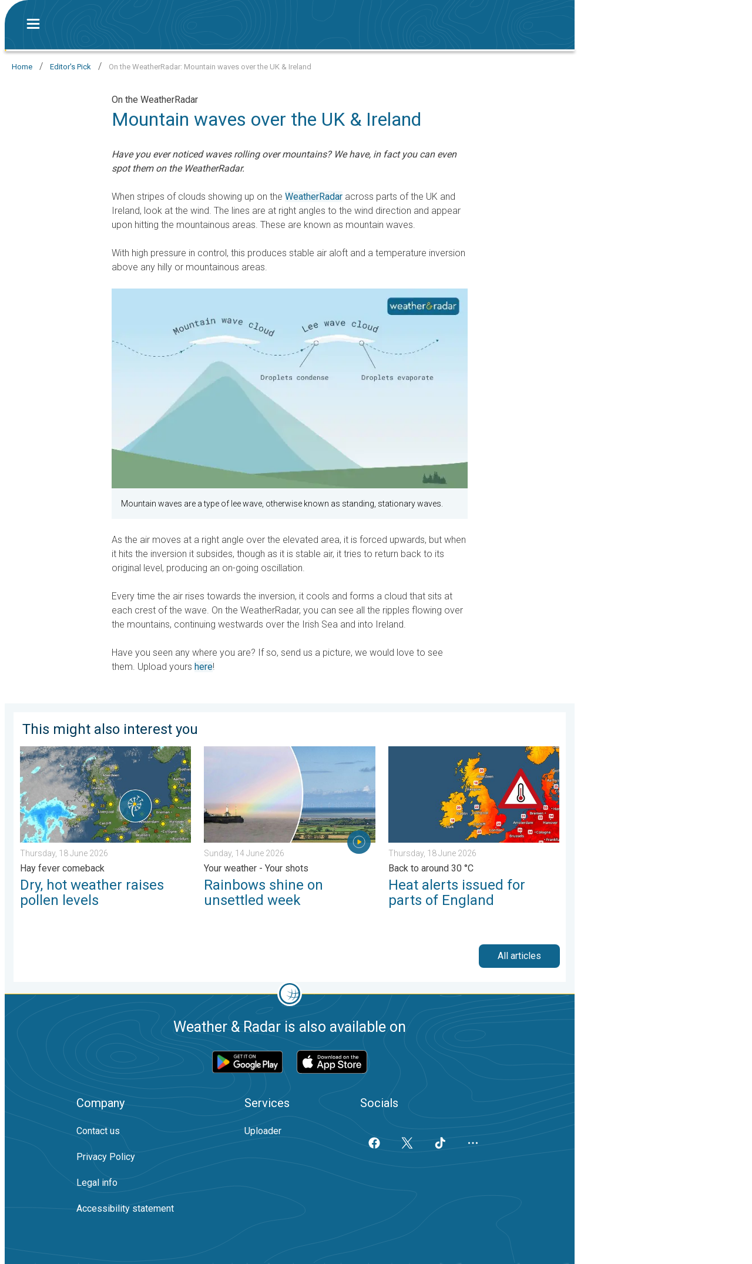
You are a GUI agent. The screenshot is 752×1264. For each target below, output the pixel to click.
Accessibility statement (125, 1208)
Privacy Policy (105, 1156)
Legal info (97, 1182)
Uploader (262, 1130)
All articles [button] (519, 955)
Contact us (98, 1130)
